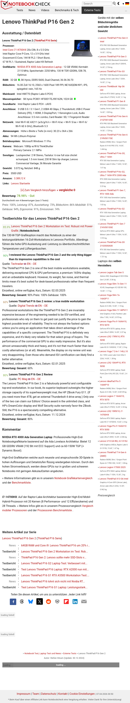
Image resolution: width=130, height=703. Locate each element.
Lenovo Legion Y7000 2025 (112, 467)
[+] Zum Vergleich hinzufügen (38, 190)
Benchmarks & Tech (67, 10)
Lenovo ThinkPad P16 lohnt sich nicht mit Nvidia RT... (53, 581)
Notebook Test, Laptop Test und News (43, 653)
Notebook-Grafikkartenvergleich (73, 478)
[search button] (114, 3)
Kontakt (63, 693)
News (32, 10)
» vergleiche (66, 190)
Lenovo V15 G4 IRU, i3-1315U (113, 441)
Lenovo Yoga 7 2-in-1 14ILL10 (113, 351)
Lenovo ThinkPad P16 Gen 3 (112, 56)
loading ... (8, 665)
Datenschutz (48, 693)
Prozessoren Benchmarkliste (54, 510)
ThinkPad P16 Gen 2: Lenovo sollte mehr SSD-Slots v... (53, 557)
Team (35, 693)
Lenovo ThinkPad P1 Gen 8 (112, 101)
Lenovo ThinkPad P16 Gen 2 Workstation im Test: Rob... (54, 551)
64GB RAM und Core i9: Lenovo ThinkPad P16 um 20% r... (55, 545)
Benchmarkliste (21, 482)
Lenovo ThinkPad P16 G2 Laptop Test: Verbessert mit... (54, 563)
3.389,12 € (19, 178)
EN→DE (31, 263)
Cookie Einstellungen (82, 693)
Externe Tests (92, 10)
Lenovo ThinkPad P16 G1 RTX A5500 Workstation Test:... (55, 575)
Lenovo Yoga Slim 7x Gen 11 (113, 283)
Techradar (17, 263)
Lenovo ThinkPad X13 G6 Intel (113, 478)
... (126, 10)
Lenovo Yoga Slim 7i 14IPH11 (113, 310)
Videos (45, 10)
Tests (19, 10)
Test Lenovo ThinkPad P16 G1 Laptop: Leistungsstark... (54, 587)
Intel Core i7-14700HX (14, 49)
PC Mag (22, 379)
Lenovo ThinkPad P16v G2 (112, 208)
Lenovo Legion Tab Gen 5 (111, 272)
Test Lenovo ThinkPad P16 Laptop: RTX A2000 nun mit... (55, 569)
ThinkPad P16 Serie (45, 40)
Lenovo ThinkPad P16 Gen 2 (19, 538)
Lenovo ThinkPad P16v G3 (112, 71)
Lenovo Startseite (20, 183)
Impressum (23, 693)
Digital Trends (26, 305)
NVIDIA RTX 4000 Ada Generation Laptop (39, 67)
